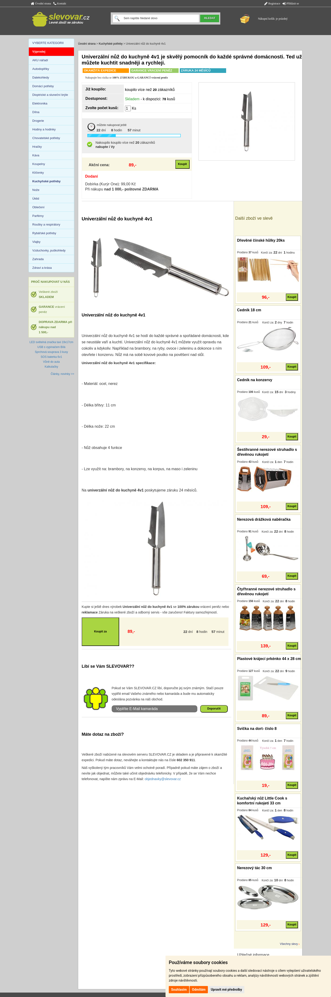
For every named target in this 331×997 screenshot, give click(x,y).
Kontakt (59, 3)
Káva (35, 155)
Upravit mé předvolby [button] (226, 989)
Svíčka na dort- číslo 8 (257, 729)
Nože (35, 190)
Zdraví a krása (42, 267)
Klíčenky (38, 172)
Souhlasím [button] (179, 989)
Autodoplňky (40, 69)
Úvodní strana (41, 3)
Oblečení (38, 207)
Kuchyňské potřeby (111, 43)
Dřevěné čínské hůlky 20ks (261, 240)
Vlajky (36, 242)
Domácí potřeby (43, 86)
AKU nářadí (40, 60)
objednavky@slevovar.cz (163, 779)
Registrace (272, 3)
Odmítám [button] (199, 989)
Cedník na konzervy (254, 380)
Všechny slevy (289, 944)
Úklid (35, 198)
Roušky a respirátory (46, 224)
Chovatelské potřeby (46, 138)
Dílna (35, 112)
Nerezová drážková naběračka (264, 519)
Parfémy (38, 216)
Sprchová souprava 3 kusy (51, 352)
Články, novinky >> (62, 374)
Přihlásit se (291, 3)
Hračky (37, 146)
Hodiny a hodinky (44, 129)
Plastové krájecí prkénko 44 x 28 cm (269, 659)
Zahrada (38, 259)
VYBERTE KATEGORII (48, 43)
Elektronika (39, 103)
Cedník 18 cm (249, 310)
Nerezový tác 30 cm (254, 868)
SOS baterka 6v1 (51, 357)
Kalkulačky (51, 366)
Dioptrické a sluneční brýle (50, 95)
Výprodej (38, 51)
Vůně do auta (51, 361)
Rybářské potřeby (44, 233)
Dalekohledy (40, 77)
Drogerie (38, 120)
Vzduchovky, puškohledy (49, 250)
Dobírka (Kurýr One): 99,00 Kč (110, 184)
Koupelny (38, 164)
